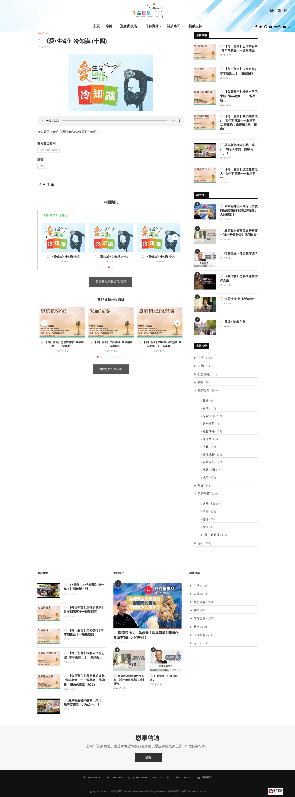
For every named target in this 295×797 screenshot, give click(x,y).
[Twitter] (260, 27)
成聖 (206, 477)
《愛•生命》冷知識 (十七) (111, 256)
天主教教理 (212, 535)
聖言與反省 (128, 26)
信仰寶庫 (152, 26)
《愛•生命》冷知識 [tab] (55, 215)
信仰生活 (204, 390)
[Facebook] (256, 27)
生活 (201, 358)
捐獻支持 (195, 26)
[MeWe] (277, 27)
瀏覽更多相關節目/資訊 (110, 281)
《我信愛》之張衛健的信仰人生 (239, 278)
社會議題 (204, 374)
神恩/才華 (209, 470)
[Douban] (284, 27)
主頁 (96, 26)
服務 (206, 447)
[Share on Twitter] (44, 184)
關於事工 (173, 26)
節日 (201, 543)
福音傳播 (209, 431)
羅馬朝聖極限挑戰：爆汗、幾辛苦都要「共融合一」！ (237, 149)
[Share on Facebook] (40, 184)
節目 (108, 26)
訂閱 (148, 757)
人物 (201, 366)
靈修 (206, 519)
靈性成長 (209, 454)
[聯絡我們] (204, 777)
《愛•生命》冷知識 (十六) (158, 256)
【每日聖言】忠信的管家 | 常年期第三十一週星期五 (239, 48)
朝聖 (206, 400)
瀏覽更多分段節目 (111, 369)
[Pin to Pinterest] (48, 184)
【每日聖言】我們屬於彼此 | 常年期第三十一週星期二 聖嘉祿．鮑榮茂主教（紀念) (239, 122)
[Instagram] (265, 27)
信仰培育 (204, 493)
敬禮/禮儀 (209, 504)
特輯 (201, 382)
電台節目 (42, 33)
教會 (201, 485)
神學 (206, 527)
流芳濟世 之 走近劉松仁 (238, 299)
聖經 (206, 511)
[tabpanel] (110, 245)
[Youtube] (270, 27)
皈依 (206, 408)
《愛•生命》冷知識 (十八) (63, 256)
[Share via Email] (52, 184)
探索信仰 (209, 416)
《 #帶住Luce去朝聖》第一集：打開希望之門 (84, 587)
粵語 (42, 166)
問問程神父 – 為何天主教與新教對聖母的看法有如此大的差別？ (239, 210)
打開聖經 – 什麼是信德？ (239, 253)
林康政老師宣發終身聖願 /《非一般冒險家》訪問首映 (239, 233)
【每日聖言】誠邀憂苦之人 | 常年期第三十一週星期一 (239, 174)
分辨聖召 (209, 423)
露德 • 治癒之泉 (232, 322)
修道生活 (209, 439)
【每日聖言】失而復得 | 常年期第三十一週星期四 (238, 71)
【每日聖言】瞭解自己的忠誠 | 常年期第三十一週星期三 (239, 96)
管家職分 (209, 462)
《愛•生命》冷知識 (48, 150)
